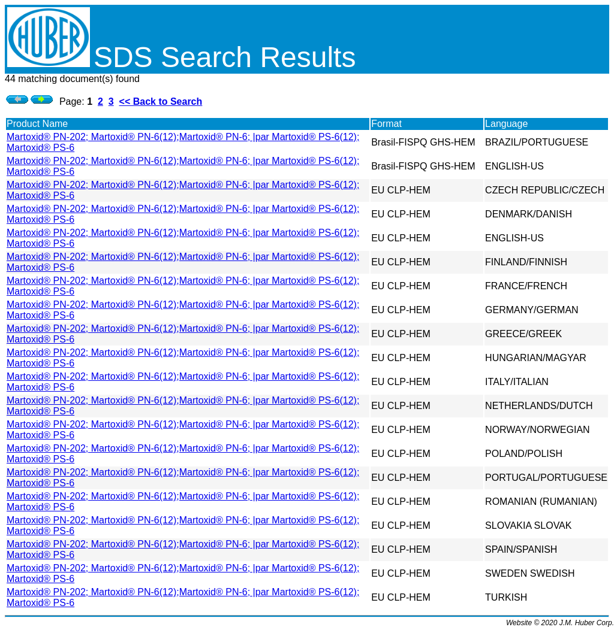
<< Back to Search (161, 101)
